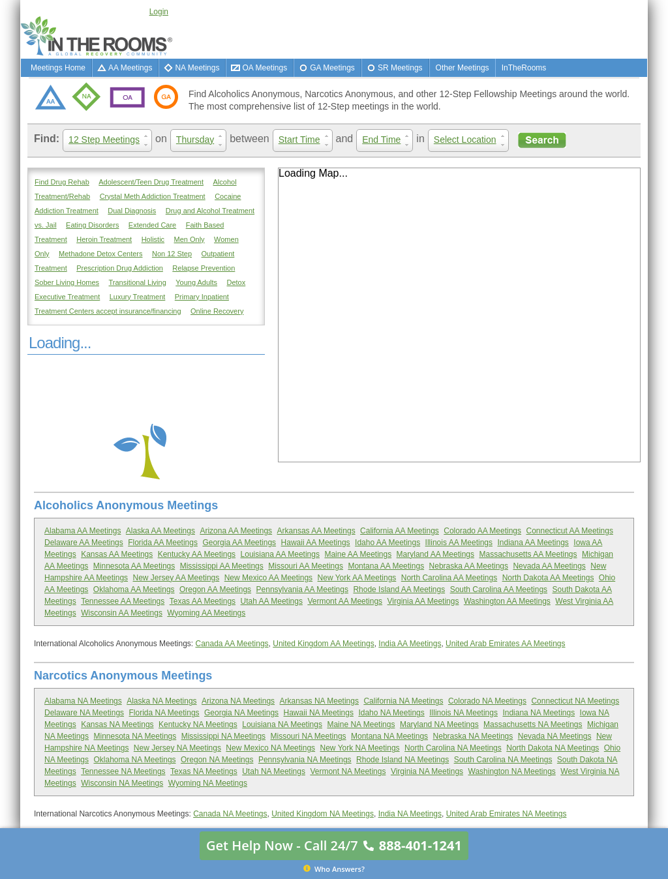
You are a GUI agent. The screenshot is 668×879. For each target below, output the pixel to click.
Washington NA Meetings (512, 771)
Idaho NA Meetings (391, 712)
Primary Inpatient (202, 297)
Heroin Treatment (104, 239)
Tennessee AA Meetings (122, 601)
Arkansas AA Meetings (316, 530)
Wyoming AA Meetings (206, 613)
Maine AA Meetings (357, 554)
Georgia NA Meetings (241, 712)
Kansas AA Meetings (117, 554)
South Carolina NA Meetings (503, 759)
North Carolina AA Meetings (449, 577)
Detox (236, 282)
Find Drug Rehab (62, 182)
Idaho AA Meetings (387, 542)
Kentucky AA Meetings (196, 554)
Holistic (153, 239)
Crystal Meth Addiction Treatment (152, 196)
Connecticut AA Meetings (569, 530)
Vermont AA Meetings (344, 601)
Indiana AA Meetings (532, 542)
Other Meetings (462, 67)
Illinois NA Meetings (463, 712)
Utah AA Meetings (272, 601)
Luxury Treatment (138, 297)
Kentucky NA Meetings (198, 724)
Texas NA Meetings (203, 771)
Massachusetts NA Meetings (532, 724)
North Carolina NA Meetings (453, 747)
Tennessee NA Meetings (123, 771)
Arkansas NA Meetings (319, 701)
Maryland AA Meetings (435, 554)
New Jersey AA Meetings (176, 577)
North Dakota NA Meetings (552, 747)
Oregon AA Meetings (215, 589)
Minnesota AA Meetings (134, 566)
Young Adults (196, 282)
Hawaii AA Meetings (315, 542)
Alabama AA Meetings (82, 530)
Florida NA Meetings (164, 712)
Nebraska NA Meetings (473, 736)
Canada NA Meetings (230, 813)
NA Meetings (197, 67)
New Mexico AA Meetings (268, 577)
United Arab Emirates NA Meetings (506, 813)
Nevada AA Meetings (549, 566)
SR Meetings (400, 67)
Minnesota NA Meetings (135, 736)
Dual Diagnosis (132, 211)
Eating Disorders (92, 225)
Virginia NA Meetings (427, 771)
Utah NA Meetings (273, 771)
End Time (387, 140)
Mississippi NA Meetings (223, 736)
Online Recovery (216, 311)
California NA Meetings (403, 701)
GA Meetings (332, 67)
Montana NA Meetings (389, 736)
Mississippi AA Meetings (222, 566)
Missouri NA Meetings (308, 736)
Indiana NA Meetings (538, 712)
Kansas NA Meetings (117, 724)
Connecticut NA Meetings (575, 701)
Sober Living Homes (67, 282)
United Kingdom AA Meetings (323, 643)
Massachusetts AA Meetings (528, 554)
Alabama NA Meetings (83, 701)
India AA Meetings (409, 643)
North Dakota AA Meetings (548, 577)
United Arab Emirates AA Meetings (505, 643)
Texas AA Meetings (202, 601)
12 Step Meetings (110, 140)
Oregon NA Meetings (217, 759)
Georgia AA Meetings (239, 542)
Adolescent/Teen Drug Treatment (151, 182)
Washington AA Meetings (507, 601)
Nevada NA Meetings (555, 736)
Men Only (189, 239)
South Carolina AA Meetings (498, 589)
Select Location (471, 140)
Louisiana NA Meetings (282, 724)
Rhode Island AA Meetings (399, 589)
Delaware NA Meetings (84, 712)
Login (158, 11)
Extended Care (152, 225)
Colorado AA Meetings (482, 530)
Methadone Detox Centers (100, 254)
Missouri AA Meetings (305, 566)
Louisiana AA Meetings (280, 554)
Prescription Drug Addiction (119, 268)
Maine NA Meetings (361, 724)
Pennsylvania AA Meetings (302, 589)
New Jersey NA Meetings (177, 747)
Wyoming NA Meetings (207, 783)
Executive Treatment (67, 297)
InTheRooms (524, 67)
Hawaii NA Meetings (319, 712)
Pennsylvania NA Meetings (305, 759)
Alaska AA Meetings (160, 530)
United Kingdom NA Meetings (322, 813)
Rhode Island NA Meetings (402, 759)
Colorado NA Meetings (487, 701)
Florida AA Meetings (163, 542)
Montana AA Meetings (386, 566)
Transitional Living (137, 282)
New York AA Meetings (357, 577)
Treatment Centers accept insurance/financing (108, 311)
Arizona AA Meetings (236, 530)
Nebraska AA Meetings (468, 566)
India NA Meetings (410, 813)
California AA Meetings (399, 530)
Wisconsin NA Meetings (122, 783)
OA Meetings (264, 67)
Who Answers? (334, 868)
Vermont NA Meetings (348, 771)
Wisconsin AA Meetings (121, 613)
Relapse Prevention (203, 268)
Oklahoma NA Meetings (135, 759)
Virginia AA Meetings (423, 601)
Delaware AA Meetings (83, 542)
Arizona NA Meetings (238, 701)
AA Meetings (130, 67)
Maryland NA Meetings (439, 724)
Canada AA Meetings (231, 643)
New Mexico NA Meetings (270, 747)
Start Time (306, 140)
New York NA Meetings (360, 747)
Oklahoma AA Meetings (134, 589)
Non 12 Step (172, 254)
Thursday (201, 140)
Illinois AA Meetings (459, 542)
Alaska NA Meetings (161, 701)
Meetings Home (58, 67)
